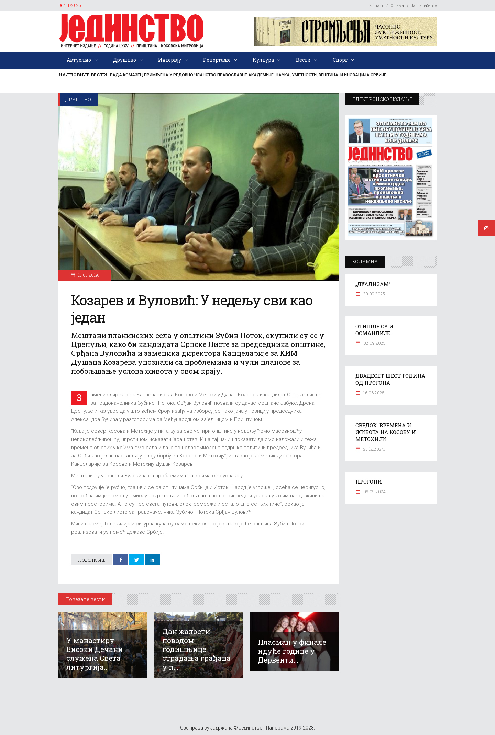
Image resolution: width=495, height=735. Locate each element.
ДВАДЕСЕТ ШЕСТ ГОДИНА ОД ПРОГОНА (390, 379)
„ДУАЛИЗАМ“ (372, 284)
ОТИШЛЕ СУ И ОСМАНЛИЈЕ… (374, 330)
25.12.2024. (373, 449)
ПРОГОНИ (368, 481)
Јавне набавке (424, 5)
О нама (397, 5)
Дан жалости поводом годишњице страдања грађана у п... (196, 649)
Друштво (78, 99)
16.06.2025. (373, 392)
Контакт (376, 5)
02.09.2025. (374, 343)
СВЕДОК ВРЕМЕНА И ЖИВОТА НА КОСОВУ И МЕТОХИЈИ (385, 432)
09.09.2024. (374, 491)
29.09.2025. (374, 293)
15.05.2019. (88, 275)
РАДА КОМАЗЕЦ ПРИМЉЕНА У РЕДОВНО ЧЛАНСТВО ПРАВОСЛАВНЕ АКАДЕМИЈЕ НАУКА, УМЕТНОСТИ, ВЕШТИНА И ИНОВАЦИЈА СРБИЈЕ (248, 74)
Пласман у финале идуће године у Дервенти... (292, 651)
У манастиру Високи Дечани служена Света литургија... (94, 653)
